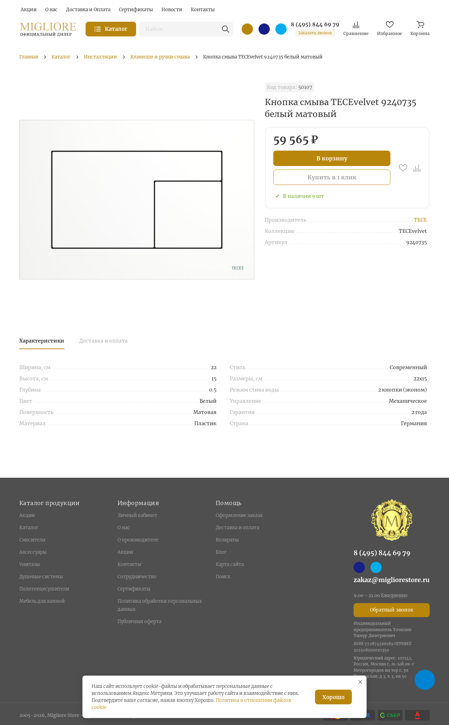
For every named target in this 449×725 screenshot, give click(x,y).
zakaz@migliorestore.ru (392, 580)
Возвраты (227, 540)
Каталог (28, 528)
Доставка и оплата (103, 341)
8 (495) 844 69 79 (315, 24)
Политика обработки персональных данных (160, 605)
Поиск (223, 577)
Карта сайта (230, 564)
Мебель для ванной (42, 601)
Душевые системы (41, 577)
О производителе (138, 540)
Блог (221, 552)
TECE (420, 220)
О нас (124, 528)
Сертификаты (134, 589)
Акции (27, 515)
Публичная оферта (139, 621)
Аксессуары (33, 552)
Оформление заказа (239, 515)
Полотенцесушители (44, 589)
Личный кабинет (137, 515)
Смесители (32, 540)
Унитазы (29, 564)
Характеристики (41, 341)
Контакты (129, 564)
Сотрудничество (137, 577)
